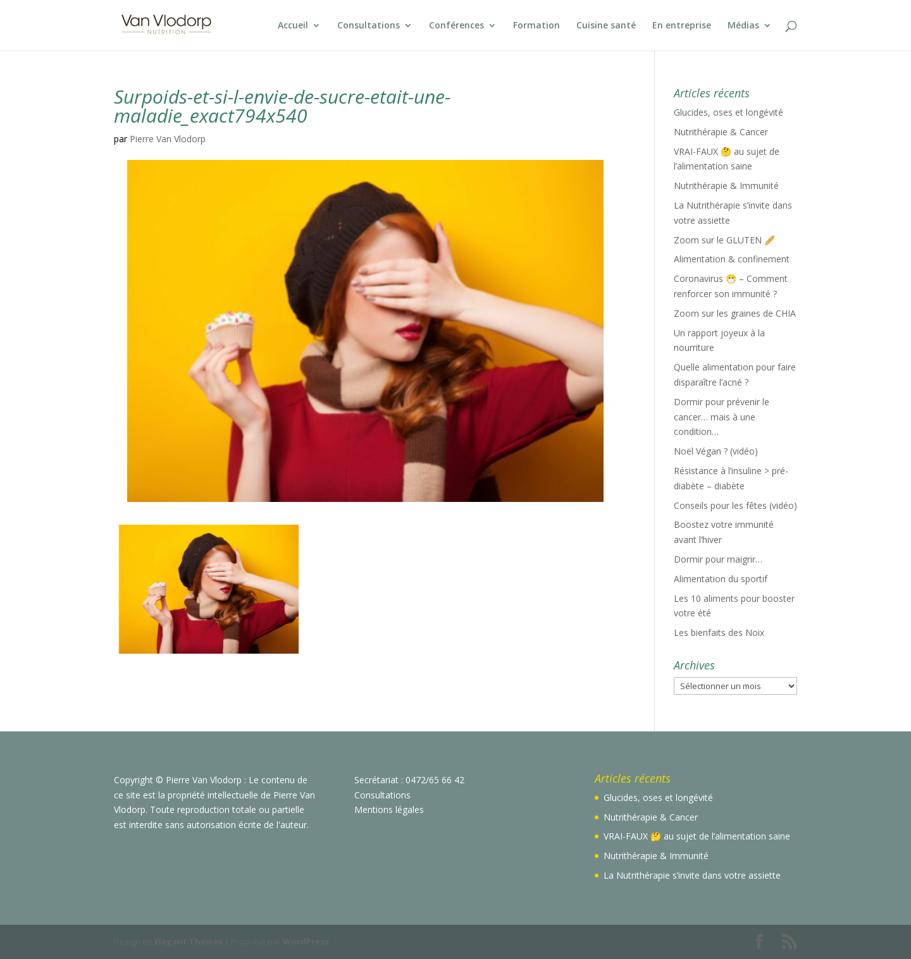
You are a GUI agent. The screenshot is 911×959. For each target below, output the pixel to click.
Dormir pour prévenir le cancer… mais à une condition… (721, 417)
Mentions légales (389, 809)
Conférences (456, 26)
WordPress (306, 941)
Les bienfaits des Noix (719, 632)
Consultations (368, 26)
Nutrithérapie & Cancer (721, 132)
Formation (536, 26)
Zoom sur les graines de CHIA (735, 313)
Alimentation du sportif (720, 579)
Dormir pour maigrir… (718, 559)
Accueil (293, 26)
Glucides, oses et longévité (728, 112)
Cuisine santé (606, 26)
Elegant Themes (188, 941)
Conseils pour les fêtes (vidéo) (735, 505)
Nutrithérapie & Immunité (726, 186)
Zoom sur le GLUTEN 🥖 (724, 240)
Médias (743, 26)
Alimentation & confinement (732, 259)
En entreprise (681, 26)
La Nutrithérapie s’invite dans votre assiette (692, 875)
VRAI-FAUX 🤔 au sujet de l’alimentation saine (697, 836)
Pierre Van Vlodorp (168, 139)
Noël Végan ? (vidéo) (716, 451)
